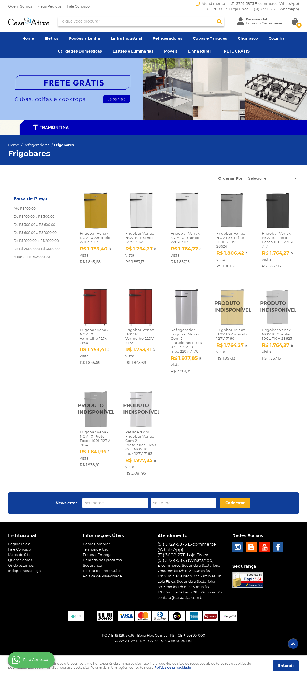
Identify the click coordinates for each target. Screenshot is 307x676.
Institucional (22, 532)
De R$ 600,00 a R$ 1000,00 (35, 232)
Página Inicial (19, 541)
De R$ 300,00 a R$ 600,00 (34, 224)
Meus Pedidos (49, 6)
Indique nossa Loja (24, 568)
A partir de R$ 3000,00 (32, 256)
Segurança (92, 562)
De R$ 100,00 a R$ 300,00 (34, 216)
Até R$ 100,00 (25, 208)
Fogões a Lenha (84, 38)
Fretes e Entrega (97, 551)
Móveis (170, 51)
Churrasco (248, 38)
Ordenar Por (230, 178)
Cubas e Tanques (210, 38)
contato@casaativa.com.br (181, 594)
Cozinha (277, 38)
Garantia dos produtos (102, 557)
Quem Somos (20, 6)
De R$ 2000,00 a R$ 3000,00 (37, 248)
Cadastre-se (272, 23)
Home (28, 38)
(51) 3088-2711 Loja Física (227, 9)
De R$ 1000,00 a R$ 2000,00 (36, 240)
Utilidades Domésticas (80, 51)
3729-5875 (276, 9)
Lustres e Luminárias (132, 51)
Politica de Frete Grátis (102, 568)
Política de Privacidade (102, 573)
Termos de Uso (95, 546)
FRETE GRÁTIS (235, 51)
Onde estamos (21, 562)
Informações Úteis (103, 532)
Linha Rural (199, 51)
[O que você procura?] (219, 21)
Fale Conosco (78, 6)
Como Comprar (96, 541)
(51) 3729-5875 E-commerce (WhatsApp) (264, 4)
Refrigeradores (167, 38)
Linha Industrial (126, 38)
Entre (250, 23)
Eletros (51, 38)
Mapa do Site (19, 551)
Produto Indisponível (232, 304)
